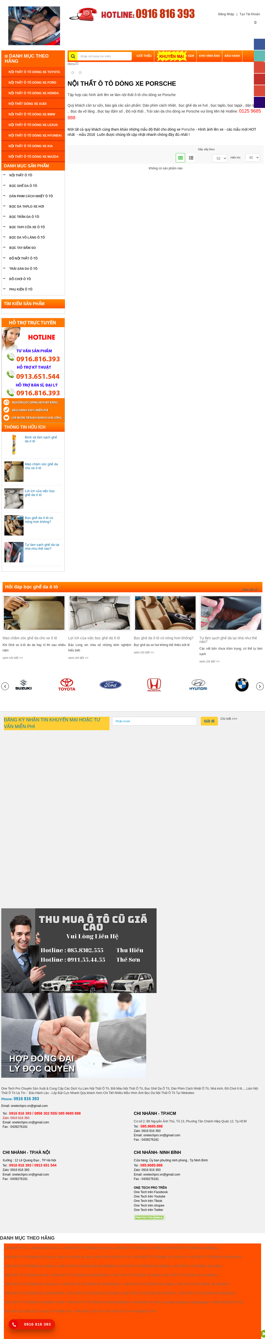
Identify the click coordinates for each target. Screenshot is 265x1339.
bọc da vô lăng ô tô (27, 237)
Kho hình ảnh (209, 55)
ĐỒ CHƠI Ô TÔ (20, 279)
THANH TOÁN (146, 67)
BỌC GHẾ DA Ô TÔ (23, 186)
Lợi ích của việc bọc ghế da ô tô (40, 493)
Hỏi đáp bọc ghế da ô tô (31, 586)
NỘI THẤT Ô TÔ (20, 175)
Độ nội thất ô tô (23, 258)
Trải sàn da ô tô (23, 269)
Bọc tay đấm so (22, 248)
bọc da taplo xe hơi (26, 206)
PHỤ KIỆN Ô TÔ (20, 289)
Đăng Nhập (225, 14)
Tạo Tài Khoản (250, 14)
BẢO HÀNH (232, 55)
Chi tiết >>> (228, 719)
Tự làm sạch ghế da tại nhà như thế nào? (42, 546)
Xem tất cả (249, 590)
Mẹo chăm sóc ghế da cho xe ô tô (30, 638)
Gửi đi (209, 721)
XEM (175, 55)
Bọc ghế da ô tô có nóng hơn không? (39, 520)
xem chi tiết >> (13, 658)
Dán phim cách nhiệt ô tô (31, 196)
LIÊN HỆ (165, 67)
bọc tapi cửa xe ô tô (27, 227)
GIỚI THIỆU (144, 55)
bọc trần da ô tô (24, 217)
